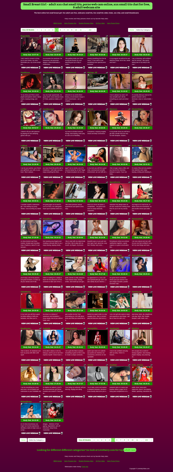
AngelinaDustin (71, 219)
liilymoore (113, 109)
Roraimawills (92, 146)
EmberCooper (115, 36)
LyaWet (23, 109)
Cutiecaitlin (69, 365)
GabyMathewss (49, 72)
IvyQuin (68, 255)
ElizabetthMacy (138, 109)
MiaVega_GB (92, 72)
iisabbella (46, 328)
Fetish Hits (85, 466)
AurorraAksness (93, 36)
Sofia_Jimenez (137, 365)
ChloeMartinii (26, 292)
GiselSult (113, 365)
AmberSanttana (71, 328)
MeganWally (25, 36)
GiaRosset (69, 146)
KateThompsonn (49, 146)
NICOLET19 (25, 365)
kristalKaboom (70, 182)
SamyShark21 (115, 292)
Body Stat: (30, 55)
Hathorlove (47, 255)
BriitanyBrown (26, 401)
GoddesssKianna (27, 255)
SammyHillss (92, 328)
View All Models (28, 30)
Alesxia (90, 365)
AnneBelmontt (70, 72)
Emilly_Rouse (137, 146)
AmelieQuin (69, 36)
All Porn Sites (100, 23)
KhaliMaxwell (48, 182)
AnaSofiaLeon (92, 292)
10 (76, 30)
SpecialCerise (115, 182)
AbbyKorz (135, 72)
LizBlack (24, 146)
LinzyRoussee (115, 72)
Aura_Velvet (92, 182)
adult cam (130, 450)
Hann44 (90, 109)
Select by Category (143, 30)
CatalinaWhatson (138, 36)
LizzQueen (47, 365)
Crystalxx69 (25, 219)
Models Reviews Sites (86, 23)
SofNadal (113, 219)
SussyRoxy (47, 219)
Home (132, 30)
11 (81, 30)
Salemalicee (47, 401)
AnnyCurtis (47, 292)
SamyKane (47, 36)
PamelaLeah (136, 292)
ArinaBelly (69, 109)
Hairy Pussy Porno (113, 23)
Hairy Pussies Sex (70, 23)
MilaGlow (135, 328)
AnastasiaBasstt (71, 292)
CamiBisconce (48, 109)
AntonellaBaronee (139, 255)
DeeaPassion (26, 328)
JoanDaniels (114, 328)
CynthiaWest (92, 219)
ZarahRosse (25, 72)
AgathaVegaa (26, 182)
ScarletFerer (136, 182)
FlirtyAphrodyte (116, 146)
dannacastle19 (137, 219)
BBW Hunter (58, 23)
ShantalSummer (116, 255)
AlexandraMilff (92, 255)
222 (90, 30)
